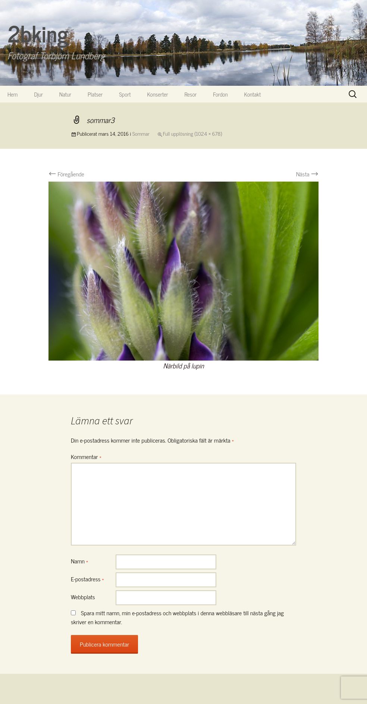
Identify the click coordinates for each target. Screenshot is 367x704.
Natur (65, 94)
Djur (38, 94)
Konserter (157, 94)
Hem (12, 94)
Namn (79, 561)
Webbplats (83, 596)
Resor (191, 94)
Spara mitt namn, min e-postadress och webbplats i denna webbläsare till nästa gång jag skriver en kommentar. (177, 617)
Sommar (141, 133)
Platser (95, 94)
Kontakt (252, 94)
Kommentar (86, 456)
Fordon (220, 94)
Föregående (66, 174)
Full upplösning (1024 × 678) (192, 133)
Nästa (307, 174)
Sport (125, 94)
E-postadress (87, 579)
